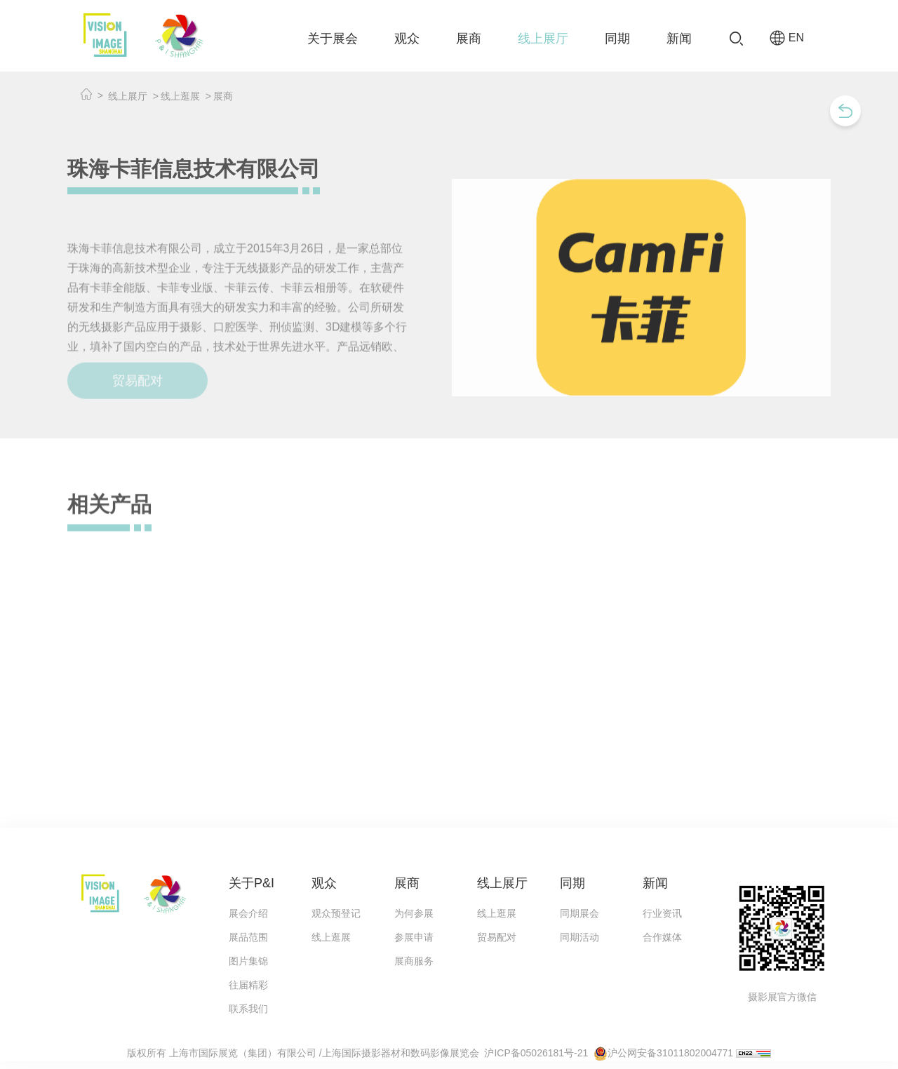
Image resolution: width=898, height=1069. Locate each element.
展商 (468, 39)
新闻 (679, 39)
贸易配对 (496, 937)
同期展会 (579, 913)
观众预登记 (336, 913)
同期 (617, 39)
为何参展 (414, 913)
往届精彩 (248, 984)
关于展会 (332, 39)
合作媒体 (662, 937)
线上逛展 (180, 96)
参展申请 (414, 937)
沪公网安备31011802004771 (670, 1052)
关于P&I (251, 883)
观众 (407, 39)
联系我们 (248, 1008)
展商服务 (414, 961)
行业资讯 (662, 913)
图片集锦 (248, 961)
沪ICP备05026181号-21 (536, 1052)
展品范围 (248, 937)
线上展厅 (543, 39)
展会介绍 (248, 913)
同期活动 (579, 937)
